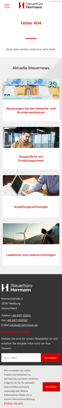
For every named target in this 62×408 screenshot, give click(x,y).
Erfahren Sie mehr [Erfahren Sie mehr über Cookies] (13, 403)
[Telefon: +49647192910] (21, 315)
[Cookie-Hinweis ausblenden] (51, 386)
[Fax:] (16, 320)
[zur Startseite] (31, 5)
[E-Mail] (21, 357)
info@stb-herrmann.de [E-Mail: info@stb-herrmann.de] (24, 325)
